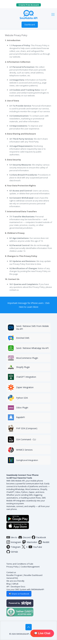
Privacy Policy (12, 566)
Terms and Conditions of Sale (19, 563)
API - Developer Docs (15, 586)
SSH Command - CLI (26, 439)
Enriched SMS (22, 337)
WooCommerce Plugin (27, 358)
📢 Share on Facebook (19, 593)
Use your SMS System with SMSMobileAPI (25, 589)
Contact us (11, 572)
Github (15, 583)
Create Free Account (30, 4)
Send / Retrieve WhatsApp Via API (32, 348)
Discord (24, 537)
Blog (8, 583)
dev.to (11, 537)
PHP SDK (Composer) (26, 428)
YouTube (35, 547)
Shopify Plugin (23, 367)
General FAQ (12, 578)
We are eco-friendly (15, 581)
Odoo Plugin (22, 407)
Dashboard (30, 24)
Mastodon (29, 542)
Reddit (43, 542)
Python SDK (22, 397)
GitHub (12, 551)
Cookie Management (30, 566)
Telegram (13, 547)
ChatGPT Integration (26, 376)
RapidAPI (20, 417)
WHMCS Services (24, 449)
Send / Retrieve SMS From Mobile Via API (32, 327)
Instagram (13, 542)
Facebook (39, 537)
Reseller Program (14, 575)
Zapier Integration (25, 387)
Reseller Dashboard (33, 575)
